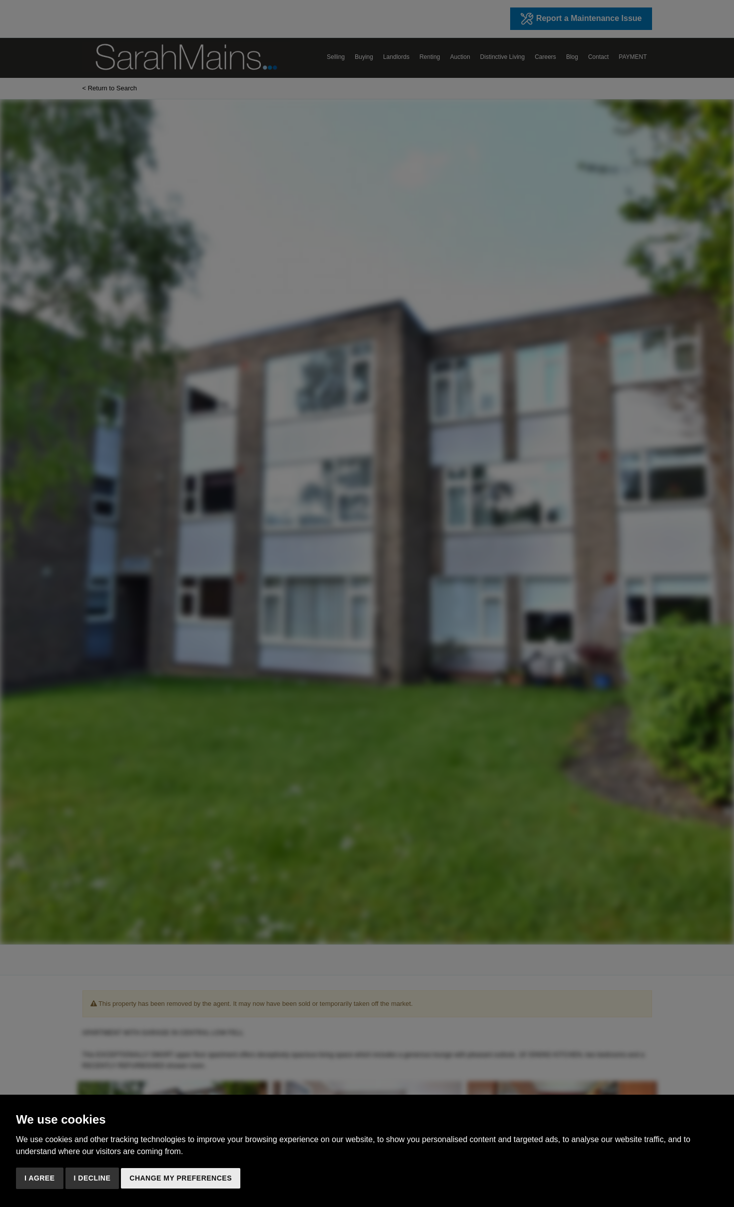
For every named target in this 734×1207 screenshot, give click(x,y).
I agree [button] (39, 1178)
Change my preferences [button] (180, 1178)
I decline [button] (92, 1178)
